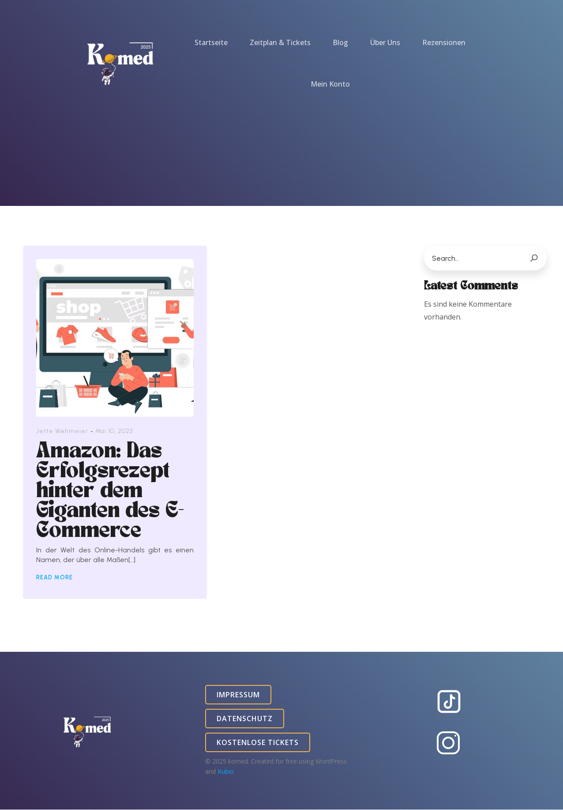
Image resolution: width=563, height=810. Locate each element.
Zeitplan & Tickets (280, 42)
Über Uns (385, 42)
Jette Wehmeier (62, 431)
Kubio (226, 772)
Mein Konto (330, 84)
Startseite (211, 42)
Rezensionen (443, 42)
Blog (340, 42)
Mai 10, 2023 (114, 431)
